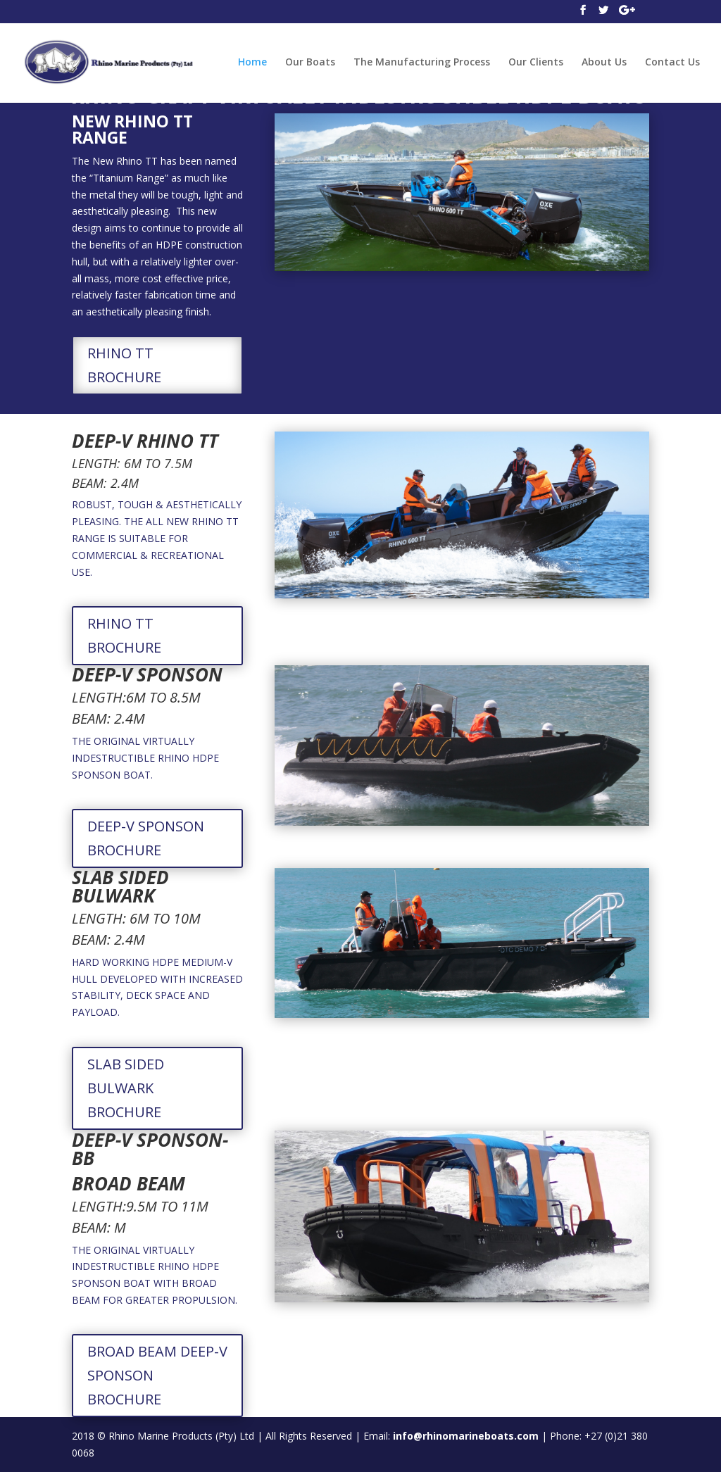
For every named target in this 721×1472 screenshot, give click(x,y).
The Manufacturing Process (421, 62)
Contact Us (672, 62)
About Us (604, 62)
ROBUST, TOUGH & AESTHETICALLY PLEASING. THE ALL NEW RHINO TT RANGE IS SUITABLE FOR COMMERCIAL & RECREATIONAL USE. (157, 538)
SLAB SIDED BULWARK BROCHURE (125, 1088)
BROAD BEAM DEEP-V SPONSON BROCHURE (157, 1375)
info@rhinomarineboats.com (466, 1435)
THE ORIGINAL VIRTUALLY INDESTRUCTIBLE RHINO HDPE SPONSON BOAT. (145, 757)
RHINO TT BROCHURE (124, 365)
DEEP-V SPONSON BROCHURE (145, 838)
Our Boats (310, 62)
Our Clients (535, 62)
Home (252, 62)
